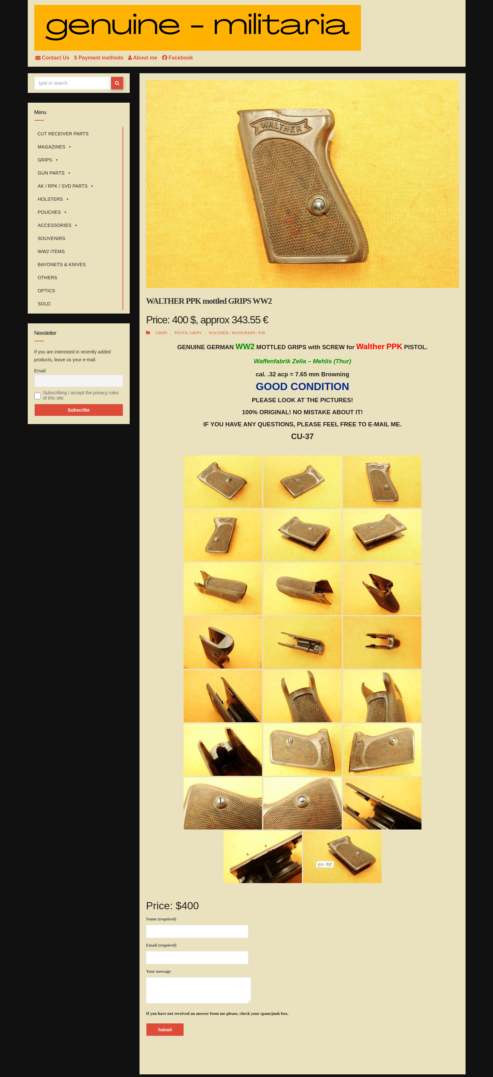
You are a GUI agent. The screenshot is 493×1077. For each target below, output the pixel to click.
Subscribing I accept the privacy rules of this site (81, 395)
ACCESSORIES (58, 225)
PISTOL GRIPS (188, 332)
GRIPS (48, 159)
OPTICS (46, 290)
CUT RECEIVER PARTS (63, 133)
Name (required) (197, 926)
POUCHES (53, 212)
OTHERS (48, 277)
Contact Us (53, 57)
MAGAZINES (55, 146)
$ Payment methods (99, 57)
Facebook (177, 57)
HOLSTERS (54, 199)
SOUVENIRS (51, 238)
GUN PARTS (54, 173)
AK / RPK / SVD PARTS (66, 186)
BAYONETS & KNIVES (62, 264)
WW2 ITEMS (51, 251)
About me (143, 57)
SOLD (44, 303)
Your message (198, 986)
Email (40, 370)
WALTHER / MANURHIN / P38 (237, 332)
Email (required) (197, 952)
